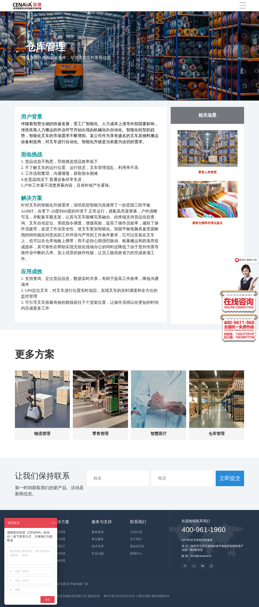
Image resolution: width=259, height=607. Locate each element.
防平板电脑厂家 (77, 584)
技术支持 (98, 546)
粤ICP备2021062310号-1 (120, 596)
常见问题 (98, 553)
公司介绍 (136, 532)
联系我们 (138, 522)
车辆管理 (59, 560)
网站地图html (160, 596)
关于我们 (136, 539)
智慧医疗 (59, 546)
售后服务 (98, 539)
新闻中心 (136, 553)
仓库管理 (59, 553)
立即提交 (230, 478)
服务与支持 (102, 522)
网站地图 (144, 596)
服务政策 (98, 532)
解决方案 (61, 522)
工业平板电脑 (57, 584)
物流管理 (59, 532)
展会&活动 (137, 546)
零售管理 (59, 539)
